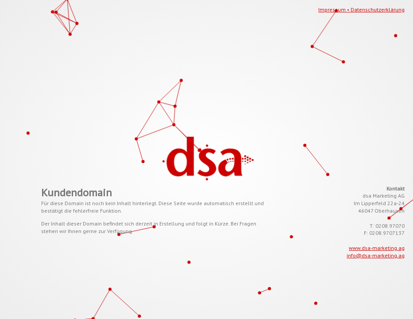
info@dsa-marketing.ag (376, 255)
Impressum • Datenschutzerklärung (361, 9)
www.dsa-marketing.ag (377, 248)
